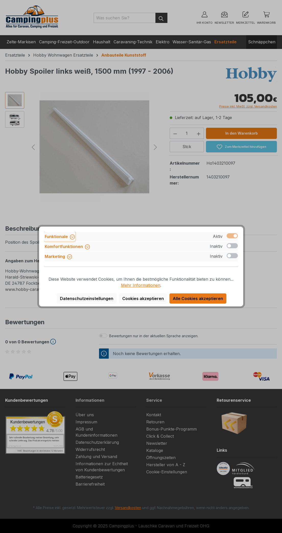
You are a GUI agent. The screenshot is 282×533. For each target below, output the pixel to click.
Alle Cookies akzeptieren (198, 298)
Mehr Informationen (140, 285)
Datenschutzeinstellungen (86, 298)
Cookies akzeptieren (143, 298)
